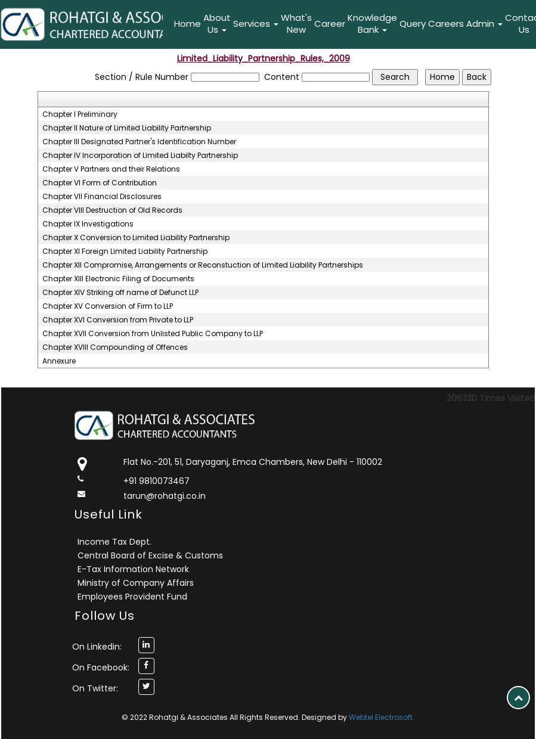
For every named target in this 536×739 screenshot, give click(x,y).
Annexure (59, 361)
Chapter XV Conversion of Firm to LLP (107, 306)
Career (329, 23)
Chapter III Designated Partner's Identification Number (139, 142)
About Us (217, 23)
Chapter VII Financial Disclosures (102, 196)
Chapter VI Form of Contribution (99, 183)
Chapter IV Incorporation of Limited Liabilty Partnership (140, 155)
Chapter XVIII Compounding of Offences (115, 347)
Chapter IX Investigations (88, 224)
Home (187, 23)
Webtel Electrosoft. (381, 717)
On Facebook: (100, 667)
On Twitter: (95, 688)
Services (255, 23)
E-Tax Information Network (133, 569)
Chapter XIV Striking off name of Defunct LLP (120, 292)
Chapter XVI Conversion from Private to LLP (117, 320)
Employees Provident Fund (132, 597)
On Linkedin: (97, 647)
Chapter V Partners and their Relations (111, 169)
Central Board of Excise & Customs (150, 555)
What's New (296, 23)
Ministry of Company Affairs (136, 583)
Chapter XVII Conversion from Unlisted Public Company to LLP (152, 334)
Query (412, 23)
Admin (484, 23)
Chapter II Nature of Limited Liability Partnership (126, 128)
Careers (446, 23)
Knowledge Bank (372, 23)
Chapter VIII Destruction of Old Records (112, 210)
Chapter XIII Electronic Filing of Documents (118, 279)
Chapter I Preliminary (79, 114)
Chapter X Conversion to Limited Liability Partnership (136, 238)
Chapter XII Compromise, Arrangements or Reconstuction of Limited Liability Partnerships (202, 265)
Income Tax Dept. (114, 542)
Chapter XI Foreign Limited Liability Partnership (124, 251)
